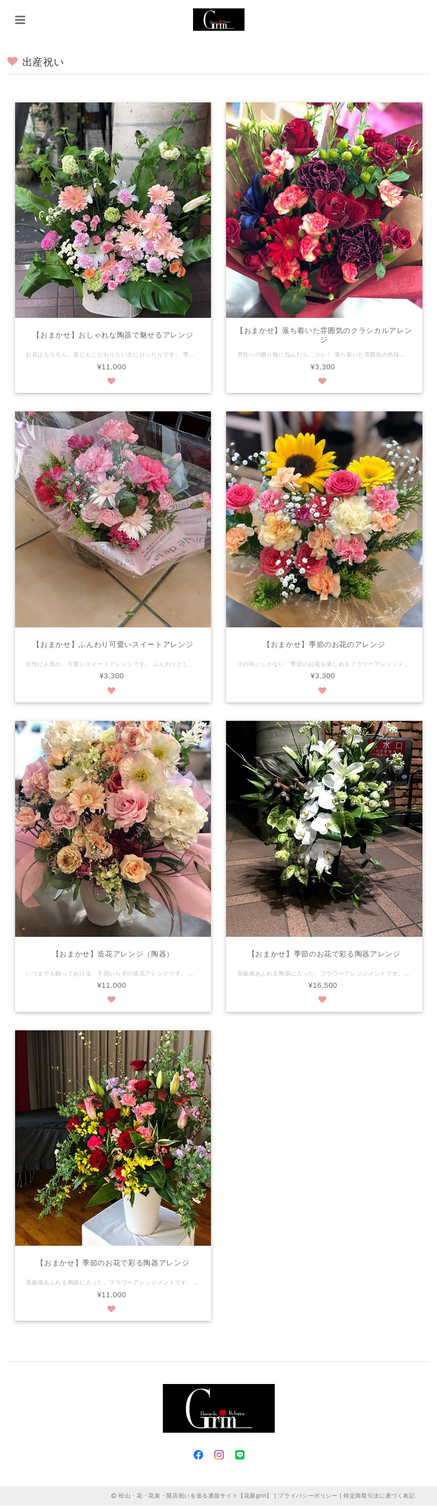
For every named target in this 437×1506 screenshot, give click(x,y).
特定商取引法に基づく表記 (379, 1496)
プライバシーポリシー (308, 1496)
